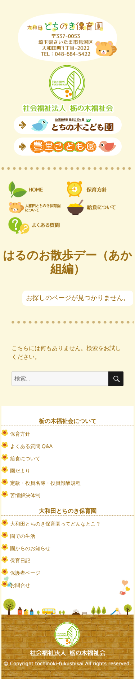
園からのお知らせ (30, 548)
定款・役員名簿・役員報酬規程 (45, 483)
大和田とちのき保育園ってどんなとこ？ (55, 524)
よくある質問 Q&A (31, 446)
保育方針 (20, 434)
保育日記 (20, 560)
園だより (20, 471)
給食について (25, 458)
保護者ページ (25, 573)
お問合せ (20, 585)
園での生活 (22, 536)
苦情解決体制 (25, 495)
